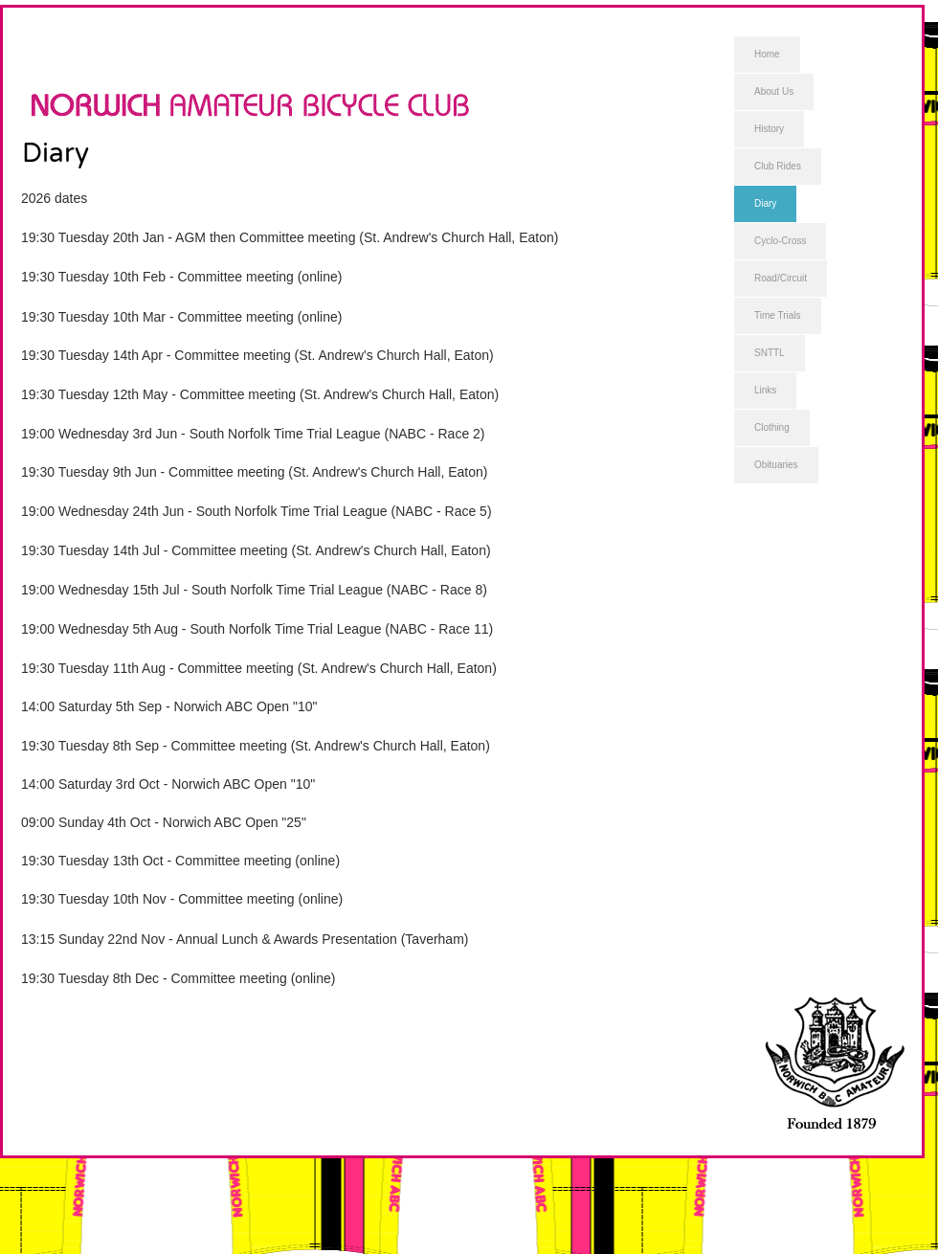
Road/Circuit (780, 278)
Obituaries (776, 464)
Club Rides (777, 166)
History (769, 128)
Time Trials (777, 315)
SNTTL (769, 352)
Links (765, 390)
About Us (773, 91)
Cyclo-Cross (780, 240)
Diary (765, 203)
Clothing (772, 427)
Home (767, 54)
